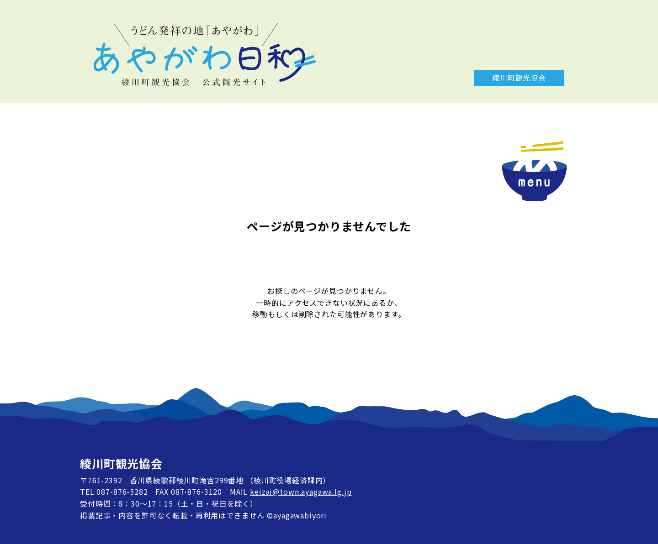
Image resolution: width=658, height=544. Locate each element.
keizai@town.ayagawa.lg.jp (300, 491)
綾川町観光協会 (519, 77)
